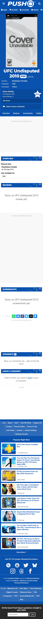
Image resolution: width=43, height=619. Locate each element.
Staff (16, 423)
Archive (19, 430)
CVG (38, 596)
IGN (35, 592)
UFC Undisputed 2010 (21, 73)
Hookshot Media (13, 578)
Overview (6, 113)
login (30, 378)
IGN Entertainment (33, 578)
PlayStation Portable (19, 81)
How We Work (26, 423)
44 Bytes (15, 581)
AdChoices (23, 581)
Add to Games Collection (14, 106)
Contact (9, 427)
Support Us (37, 423)
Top (3, 423)
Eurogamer (8, 596)
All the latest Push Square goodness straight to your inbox (21, 609)
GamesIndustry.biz (27, 596)
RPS (21, 600)
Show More (21, 552)
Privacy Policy (19, 427)
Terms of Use (32, 427)
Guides (39, 113)
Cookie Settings (31, 430)
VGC (16, 596)
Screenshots (28, 113)
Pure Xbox (24, 588)
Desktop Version (21, 434)
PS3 (4, 176)
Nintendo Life (12, 588)
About (10, 423)
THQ (13, 84)
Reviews (16, 113)
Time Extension (36, 588)
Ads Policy (10, 430)
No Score (6, 101)
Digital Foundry (12, 592)
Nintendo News (26, 592)
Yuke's (14, 87)
